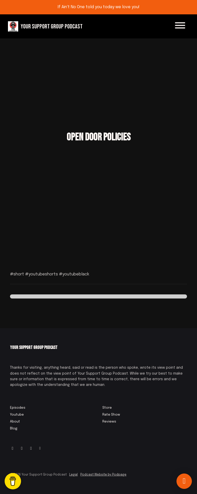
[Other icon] (41, 448)
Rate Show (111, 414)
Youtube (17, 414)
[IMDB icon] (31, 448)
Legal (73, 474)
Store (107, 407)
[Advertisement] (98, 77)
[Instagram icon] (12, 448)
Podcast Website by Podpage (103, 474)
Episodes (17, 407)
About (15, 421)
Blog (13, 428)
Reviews (109, 421)
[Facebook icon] (21, 448)
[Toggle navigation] (180, 26)
